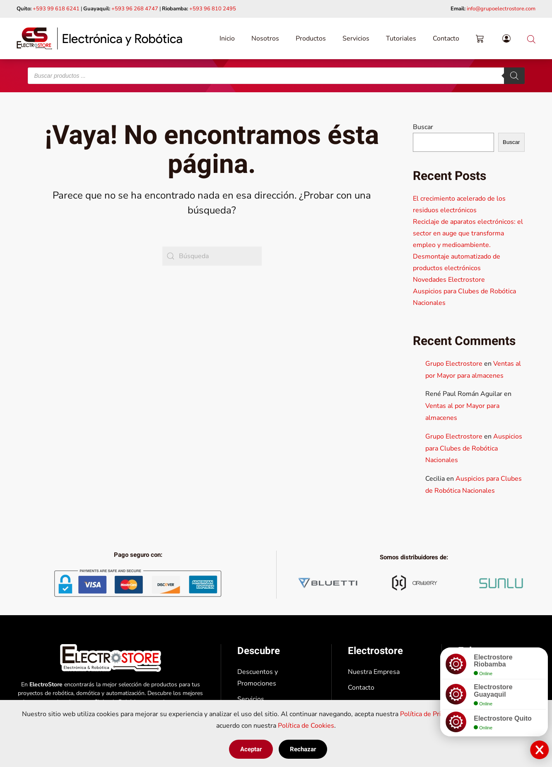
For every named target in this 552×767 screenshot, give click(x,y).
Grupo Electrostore (453, 363)
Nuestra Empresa (374, 671)
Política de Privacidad (431, 714)
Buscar (423, 127)
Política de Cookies (306, 725)
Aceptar (251, 749)
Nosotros (265, 38)
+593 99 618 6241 (56, 8)
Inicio (227, 38)
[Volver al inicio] (99, 38)
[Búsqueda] (212, 256)
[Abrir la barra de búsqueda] (531, 38)
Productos (311, 38)
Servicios (355, 38)
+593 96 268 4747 (134, 8)
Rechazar (303, 749)
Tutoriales (401, 38)
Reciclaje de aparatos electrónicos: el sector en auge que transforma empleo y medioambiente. (468, 233)
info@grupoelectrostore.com (501, 8)
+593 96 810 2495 (212, 8)
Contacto (446, 38)
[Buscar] (514, 75)
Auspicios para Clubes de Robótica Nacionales (473, 448)
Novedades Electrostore (449, 279)
